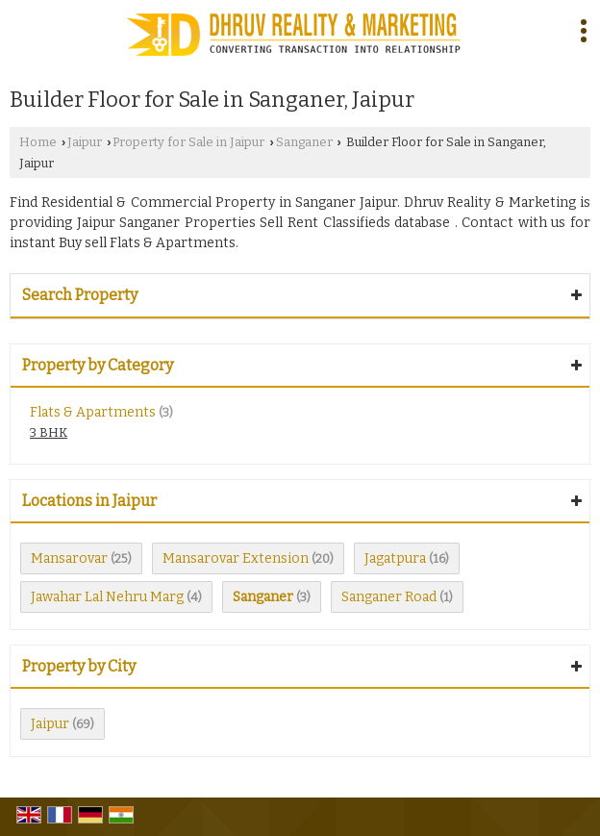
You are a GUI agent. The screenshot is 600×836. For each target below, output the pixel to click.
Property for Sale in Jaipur (188, 142)
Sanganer (304, 142)
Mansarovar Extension (235, 558)
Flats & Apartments (93, 412)
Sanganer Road (389, 597)
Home (38, 142)
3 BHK (48, 432)
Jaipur (84, 142)
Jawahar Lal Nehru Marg (107, 597)
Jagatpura (395, 558)
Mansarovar (69, 558)
